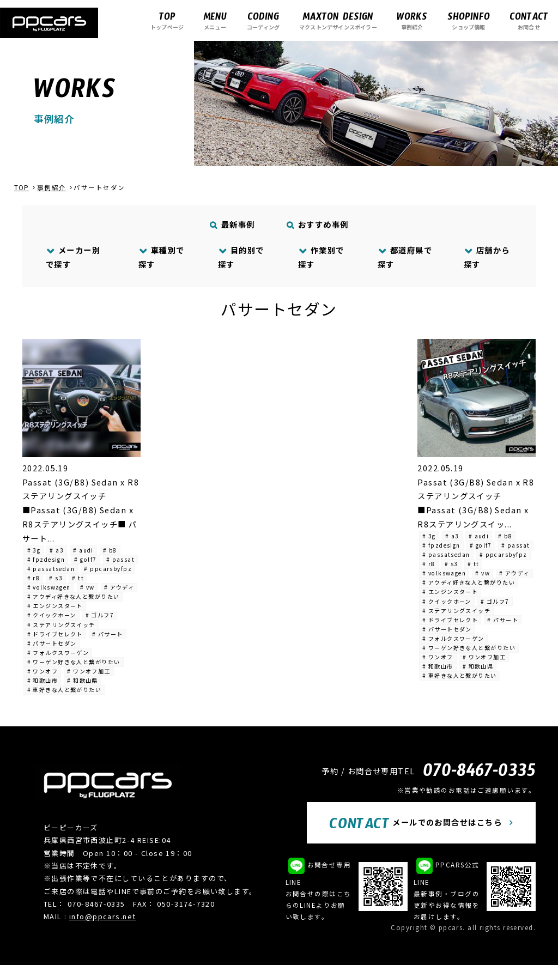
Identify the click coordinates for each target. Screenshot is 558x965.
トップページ (167, 20)
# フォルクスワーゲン (58, 652)
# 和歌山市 (42, 680)
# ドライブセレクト (55, 634)
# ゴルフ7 (100, 615)
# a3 (57, 550)
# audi (83, 550)
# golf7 (85, 559)
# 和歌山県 (82, 680)
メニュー (215, 20)
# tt (78, 578)
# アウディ (119, 587)
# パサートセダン (52, 643)
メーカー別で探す (73, 257)
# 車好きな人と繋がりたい (64, 689)
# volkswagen (49, 587)
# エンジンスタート (55, 606)
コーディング (263, 20)
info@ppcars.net (102, 916)
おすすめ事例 (318, 224)
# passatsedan (51, 569)
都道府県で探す (405, 257)
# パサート (107, 634)
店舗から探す (487, 257)
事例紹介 (412, 20)
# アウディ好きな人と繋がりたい (73, 596)
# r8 (33, 578)
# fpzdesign (46, 559)
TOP (21, 187)
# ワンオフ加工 (89, 671)
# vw (87, 587)
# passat (120, 559)
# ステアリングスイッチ (61, 625)
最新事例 (232, 224)
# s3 (56, 578)
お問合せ (529, 20)
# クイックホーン (51, 615)
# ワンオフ (42, 671)
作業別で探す (321, 257)
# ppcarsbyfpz (108, 569)
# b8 (110, 550)
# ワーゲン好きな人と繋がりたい (73, 662)
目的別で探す (241, 257)
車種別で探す (161, 257)
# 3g (34, 550)
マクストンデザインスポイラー (338, 20)
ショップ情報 (468, 20)
